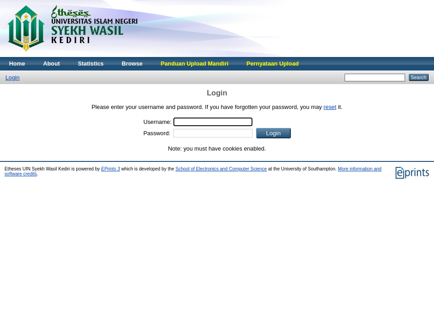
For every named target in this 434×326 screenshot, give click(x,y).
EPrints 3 (110, 168)
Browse (131, 63)
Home (17, 63)
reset (329, 107)
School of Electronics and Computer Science (221, 168)
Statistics (91, 63)
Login (12, 77)
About (51, 63)
